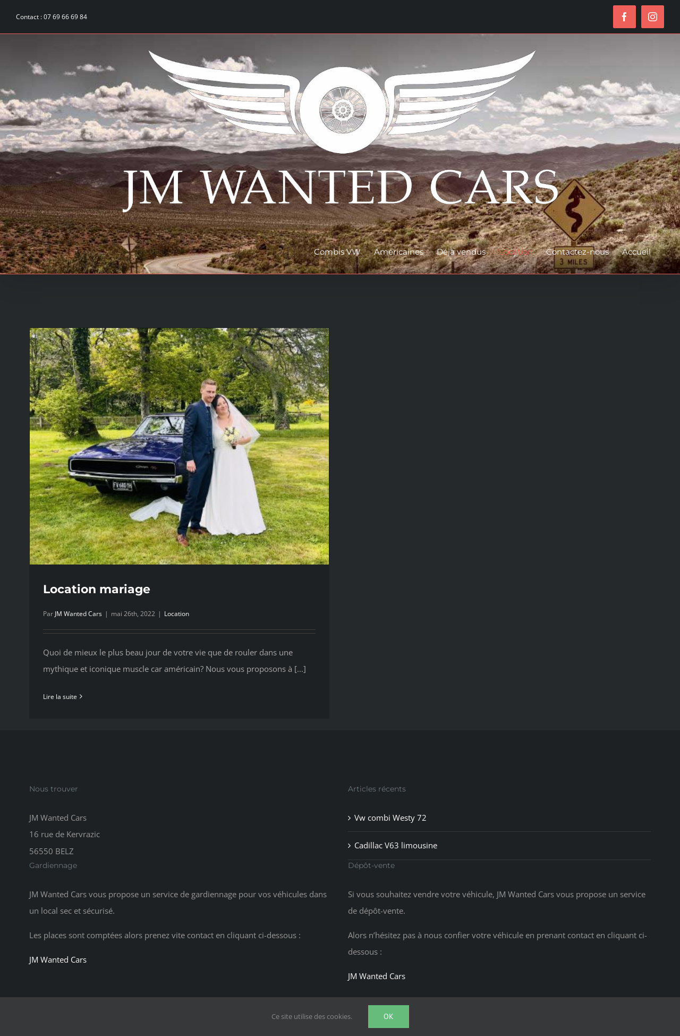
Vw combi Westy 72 (390, 817)
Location (176, 613)
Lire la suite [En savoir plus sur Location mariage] (60, 696)
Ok (389, 1016)
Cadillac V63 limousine (395, 845)
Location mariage (96, 589)
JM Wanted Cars (78, 613)
